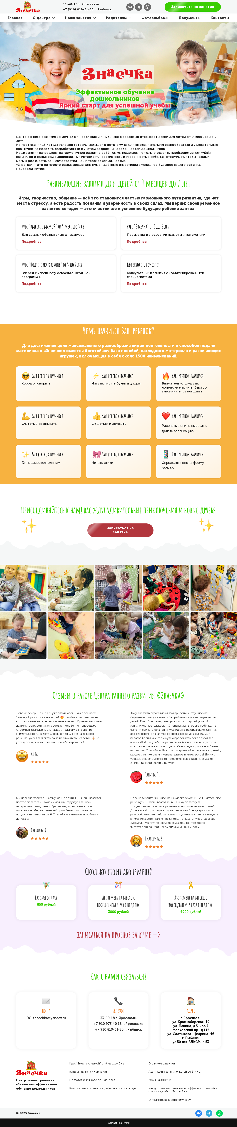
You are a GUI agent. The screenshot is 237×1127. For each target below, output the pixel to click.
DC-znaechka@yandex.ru (46, 1018)
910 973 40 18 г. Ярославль (121, 1024)
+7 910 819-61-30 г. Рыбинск (118, 1029)
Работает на (118, 1122)
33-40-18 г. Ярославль (118, 1018)
